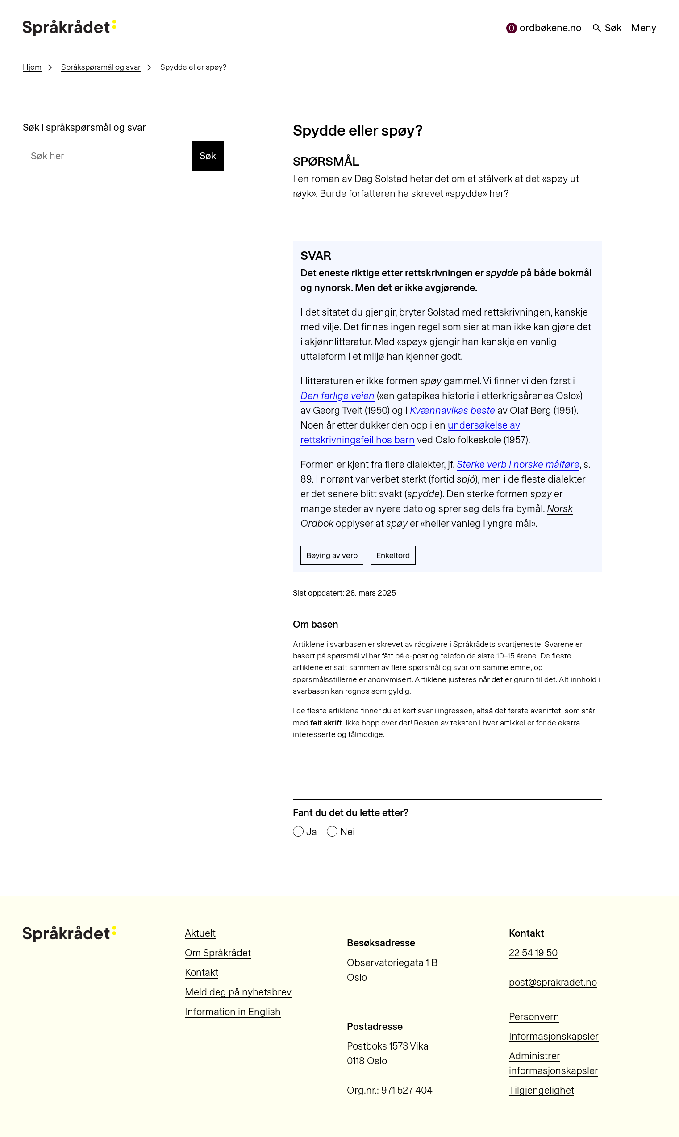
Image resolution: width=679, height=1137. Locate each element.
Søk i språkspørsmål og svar (84, 127)
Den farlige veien (337, 396)
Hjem (32, 66)
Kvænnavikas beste (452, 410)
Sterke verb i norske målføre (518, 464)
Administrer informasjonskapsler (553, 1063)
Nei (347, 832)
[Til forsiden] (69, 28)
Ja (311, 832)
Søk (606, 28)
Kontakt (201, 972)
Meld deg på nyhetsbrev (238, 992)
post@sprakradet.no (553, 982)
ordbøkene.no (544, 28)
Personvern (534, 1017)
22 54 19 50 (533, 953)
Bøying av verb (332, 555)
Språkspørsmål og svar (101, 66)
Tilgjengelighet (541, 1090)
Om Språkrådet (218, 953)
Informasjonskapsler (554, 1036)
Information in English (233, 1012)
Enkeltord (393, 555)
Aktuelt (200, 933)
